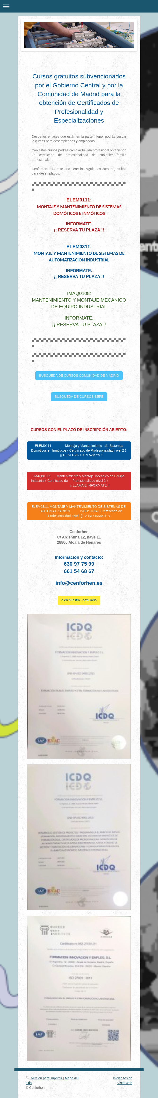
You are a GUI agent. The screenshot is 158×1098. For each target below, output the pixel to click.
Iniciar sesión (122, 1078)
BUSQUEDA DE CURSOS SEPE (79, 396)
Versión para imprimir (44, 1078)
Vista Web (124, 1083)
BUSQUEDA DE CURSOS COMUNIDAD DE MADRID (79, 375)
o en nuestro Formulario (79, 600)
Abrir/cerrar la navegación (79, 6)
